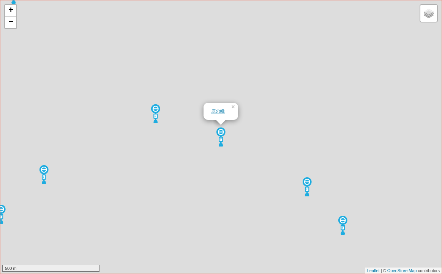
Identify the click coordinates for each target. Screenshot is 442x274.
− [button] (10, 22)
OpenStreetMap (402, 270)
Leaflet (373, 270)
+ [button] (10, 10)
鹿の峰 (218, 111)
